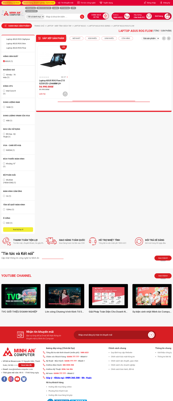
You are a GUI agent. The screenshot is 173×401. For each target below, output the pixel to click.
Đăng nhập (151, 3)
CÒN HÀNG (126, 38)
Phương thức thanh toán (58, 391)
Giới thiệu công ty (165, 352)
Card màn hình (31, 11)
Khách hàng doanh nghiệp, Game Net (39, 3)
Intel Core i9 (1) (9, 92)
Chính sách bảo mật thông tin (123, 357)
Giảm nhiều (109, 38)
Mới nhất (76, 38)
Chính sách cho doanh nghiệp (123, 365)
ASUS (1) (8, 61)
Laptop (55, 8)
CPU (73, 8)
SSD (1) (7, 223)
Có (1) (7, 196)
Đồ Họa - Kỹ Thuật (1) (9, 135)
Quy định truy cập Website (121, 352)
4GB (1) (7, 121)
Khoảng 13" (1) (9, 165)
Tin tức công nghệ (87, 3)
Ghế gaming (31, 8)
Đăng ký (166, 3)
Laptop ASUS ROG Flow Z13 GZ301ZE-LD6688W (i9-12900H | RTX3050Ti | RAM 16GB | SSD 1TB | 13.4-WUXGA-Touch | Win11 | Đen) (53, 82)
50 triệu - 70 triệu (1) (9, 76)
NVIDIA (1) (9, 150)
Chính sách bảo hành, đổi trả (122, 369)
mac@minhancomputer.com (21, 369)
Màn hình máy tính (44, 8)
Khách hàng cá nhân (11, 3)
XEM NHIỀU (92, 38)
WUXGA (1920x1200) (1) (9, 181)
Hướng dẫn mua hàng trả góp (60, 395)
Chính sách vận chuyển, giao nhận (124, 361)
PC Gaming (65, 8)
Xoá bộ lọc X (18, 229)
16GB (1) (8, 107)
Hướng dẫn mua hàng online (59, 387)
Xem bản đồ (26, 365)
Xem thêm (163, 258)
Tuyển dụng (108, 3)
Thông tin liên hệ (164, 357)
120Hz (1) (8, 209)
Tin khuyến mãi (67, 3)
